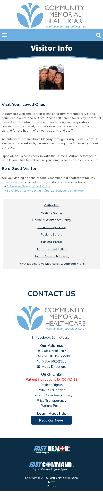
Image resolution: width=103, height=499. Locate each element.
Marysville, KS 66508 (51, 356)
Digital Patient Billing (51, 249)
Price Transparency (52, 227)
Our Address (51, 345)
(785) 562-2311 (51, 361)
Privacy (51, 486)
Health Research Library (51, 256)
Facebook (40, 337)
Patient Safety (51, 234)
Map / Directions (51, 367)
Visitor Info (51, 205)
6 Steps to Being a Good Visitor (28, 186)
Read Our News (51, 420)
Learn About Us (51, 413)
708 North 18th (51, 351)
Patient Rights (51, 212)
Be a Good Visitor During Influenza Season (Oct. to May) (46, 190)
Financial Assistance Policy (51, 220)
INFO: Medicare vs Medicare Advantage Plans (52, 264)
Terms (51, 482)
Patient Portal (51, 242)
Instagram (62, 337)
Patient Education (51, 390)
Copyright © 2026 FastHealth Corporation (51, 478)
